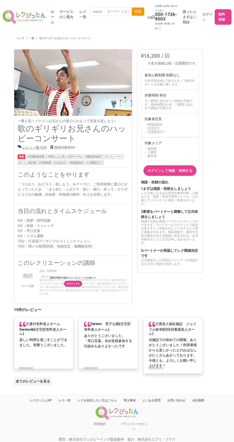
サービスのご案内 (66, 14)
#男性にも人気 (56, 156)
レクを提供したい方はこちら (97, 400)
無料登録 (221, 16)
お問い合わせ (176, 400)
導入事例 (130, 400)
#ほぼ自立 (60, 162)
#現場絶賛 (45, 162)
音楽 (21, 156)
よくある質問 (151, 400)
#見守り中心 (75, 156)
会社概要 (198, 400)
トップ (20, 38)
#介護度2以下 (95, 162)
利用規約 (100, 424)
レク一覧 (83, 14)
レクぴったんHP (41, 400)
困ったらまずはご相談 (189, 17)
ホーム (52, 17)
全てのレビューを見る (33, 381)
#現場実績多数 (35, 156)
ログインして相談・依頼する (170, 171)
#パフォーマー (114, 156)
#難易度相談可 (93, 156)
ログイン (207, 16)
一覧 (31, 38)
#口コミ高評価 (27, 162)
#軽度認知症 (76, 162)
